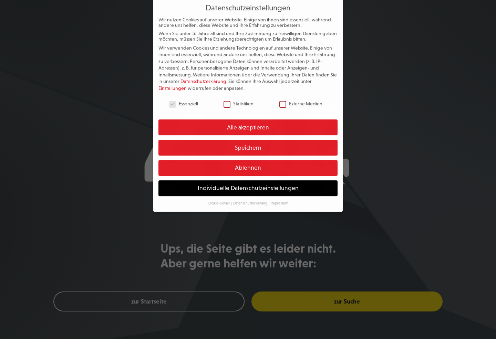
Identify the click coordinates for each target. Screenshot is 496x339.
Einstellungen (172, 83)
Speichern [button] (248, 143)
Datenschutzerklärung (203, 77)
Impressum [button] (279, 199)
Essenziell (183, 99)
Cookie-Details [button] (219, 199)
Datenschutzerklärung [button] (250, 199)
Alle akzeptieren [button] (248, 122)
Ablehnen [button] (248, 163)
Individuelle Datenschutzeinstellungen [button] (248, 183)
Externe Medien (300, 99)
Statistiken (239, 99)
